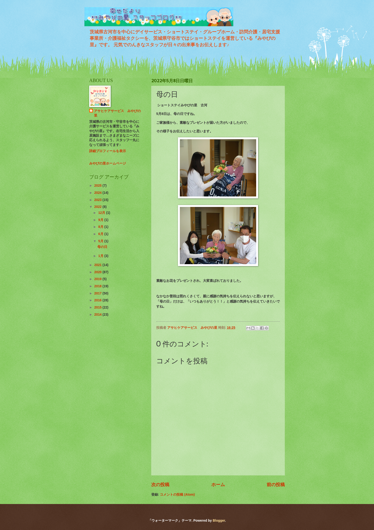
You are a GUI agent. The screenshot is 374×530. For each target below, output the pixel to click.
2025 (98, 185)
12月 (102, 213)
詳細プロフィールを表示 (107, 151)
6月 (101, 234)
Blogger (219, 520)
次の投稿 (160, 484)
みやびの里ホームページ (107, 163)
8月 (101, 227)
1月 (101, 256)
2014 (98, 314)
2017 (98, 293)
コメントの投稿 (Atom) (177, 494)
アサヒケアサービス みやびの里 (117, 113)
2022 (98, 207)
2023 (98, 200)
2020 (98, 272)
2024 (98, 193)
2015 (98, 307)
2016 (98, 300)
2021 (98, 265)
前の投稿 (276, 484)
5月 (101, 241)
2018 (98, 286)
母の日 (102, 247)
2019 (98, 279)
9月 (101, 220)
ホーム (218, 484)
